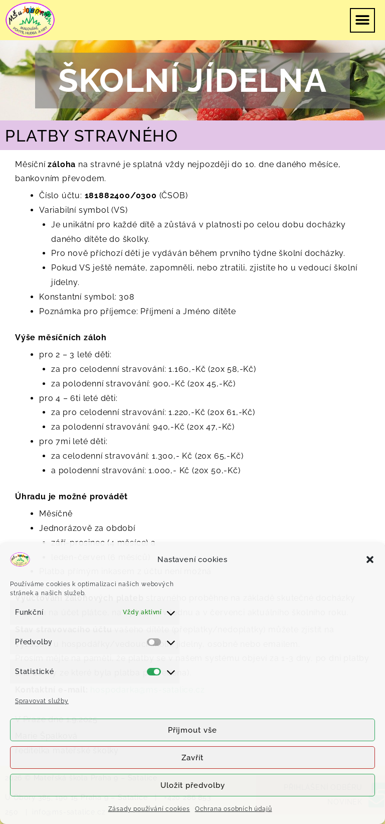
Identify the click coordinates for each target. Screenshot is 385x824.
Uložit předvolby (192, 785)
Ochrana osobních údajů (233, 808)
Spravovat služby (42, 701)
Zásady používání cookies (149, 808)
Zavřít (192, 757)
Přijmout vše (192, 730)
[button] (370, 560)
